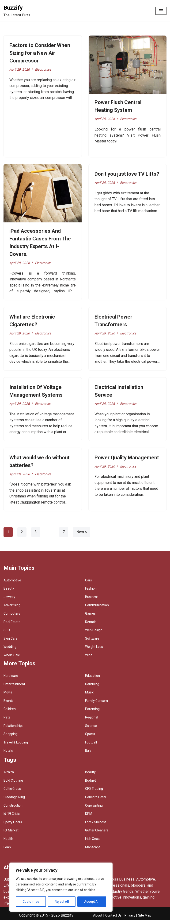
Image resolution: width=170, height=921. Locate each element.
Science (91, 726)
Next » (81, 532)
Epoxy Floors (13, 823)
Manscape (93, 848)
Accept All (91, 901)
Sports (90, 734)
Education (92, 676)
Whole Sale (12, 656)
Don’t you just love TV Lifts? (126, 174)
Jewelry (9, 597)
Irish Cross (92, 839)
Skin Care (11, 639)
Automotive (12, 581)
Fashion (91, 589)
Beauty (9, 589)
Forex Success (95, 823)
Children (10, 709)
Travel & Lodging (16, 743)
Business (91, 597)
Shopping (11, 734)
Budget (90, 781)
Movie (8, 693)
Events (9, 701)
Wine (88, 656)
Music (89, 693)
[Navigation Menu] (160, 11)
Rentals (90, 622)
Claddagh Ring (14, 798)
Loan (7, 848)
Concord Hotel (95, 798)
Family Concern (96, 701)
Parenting (92, 709)
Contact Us (113, 916)
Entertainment (14, 685)
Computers (12, 614)
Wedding (10, 647)
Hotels (8, 751)
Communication (97, 606)
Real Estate (12, 622)
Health (8, 839)
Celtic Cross (12, 789)
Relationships (13, 726)
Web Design (93, 631)
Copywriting (94, 806)
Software (92, 639)
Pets (7, 718)
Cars (88, 581)
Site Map (144, 916)
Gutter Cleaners (96, 831)
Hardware (11, 676)
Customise (31, 901)
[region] (61, 887)
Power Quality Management (126, 458)
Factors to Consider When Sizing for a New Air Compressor (39, 53)
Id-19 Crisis (12, 814)
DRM (88, 814)
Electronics (43, 70)
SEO (7, 631)
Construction (13, 806)
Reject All (62, 901)
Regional (91, 718)
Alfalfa (9, 773)
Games (90, 614)
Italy (88, 751)
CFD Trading (94, 789)
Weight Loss (94, 647)
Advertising (12, 606)
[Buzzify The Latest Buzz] (17, 10)
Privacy (130, 916)
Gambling (92, 685)
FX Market (11, 831)
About (97, 916)
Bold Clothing (13, 781)
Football (91, 743)
